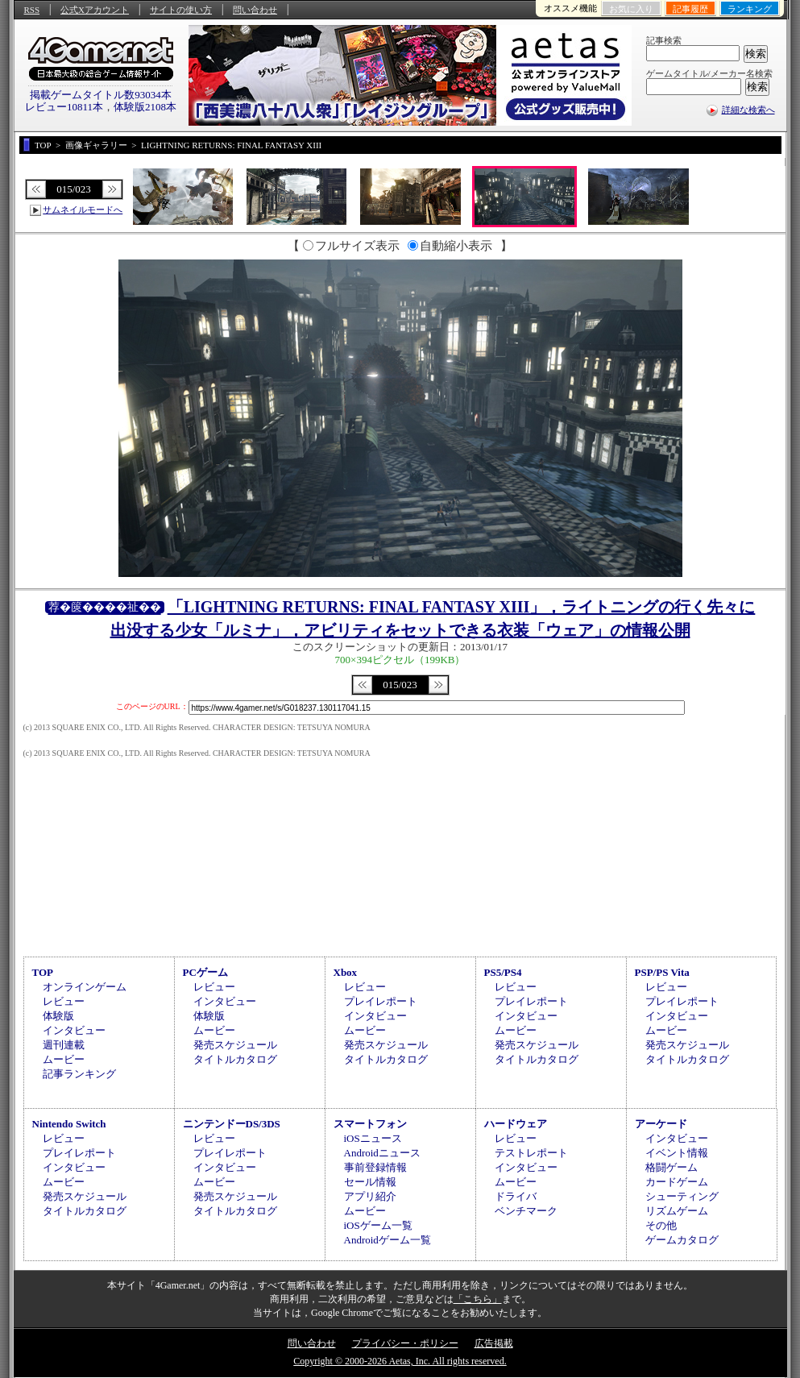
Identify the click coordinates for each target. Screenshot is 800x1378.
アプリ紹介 (370, 1196)
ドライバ (516, 1196)
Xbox (346, 972)
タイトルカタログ (235, 1059)
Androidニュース (382, 1153)
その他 (661, 1225)
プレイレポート (380, 1001)
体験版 (58, 1016)
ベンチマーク (526, 1211)
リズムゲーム (676, 1211)
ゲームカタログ (682, 1240)
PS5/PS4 (503, 972)
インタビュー (74, 1030)
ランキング (749, 9)
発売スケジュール (235, 1045)
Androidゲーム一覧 (387, 1240)
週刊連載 (64, 1045)
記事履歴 (690, 9)
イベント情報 (676, 1153)
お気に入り (631, 9)
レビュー (64, 1001)
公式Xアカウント (94, 10)
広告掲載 (494, 1343)
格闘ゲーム (671, 1167)
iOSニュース (373, 1138)
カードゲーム (676, 1182)
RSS (32, 10)
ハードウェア (515, 1124)
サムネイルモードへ (82, 209)
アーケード (661, 1124)
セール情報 (370, 1182)
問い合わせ (255, 10)
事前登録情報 (375, 1167)
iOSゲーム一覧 (378, 1225)
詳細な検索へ (748, 109)
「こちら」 (478, 1299)
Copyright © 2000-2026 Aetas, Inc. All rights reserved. (399, 1361)
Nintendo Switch (69, 1124)
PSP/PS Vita (662, 972)
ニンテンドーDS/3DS (231, 1124)
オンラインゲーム (84, 987)
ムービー (64, 1059)
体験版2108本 (145, 107)
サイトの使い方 (181, 10)
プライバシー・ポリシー (405, 1343)
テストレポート (531, 1153)
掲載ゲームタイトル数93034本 (101, 95)
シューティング (682, 1196)
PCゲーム (205, 972)
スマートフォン (370, 1124)
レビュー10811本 (64, 107)
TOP (43, 972)
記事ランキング (79, 1074)
